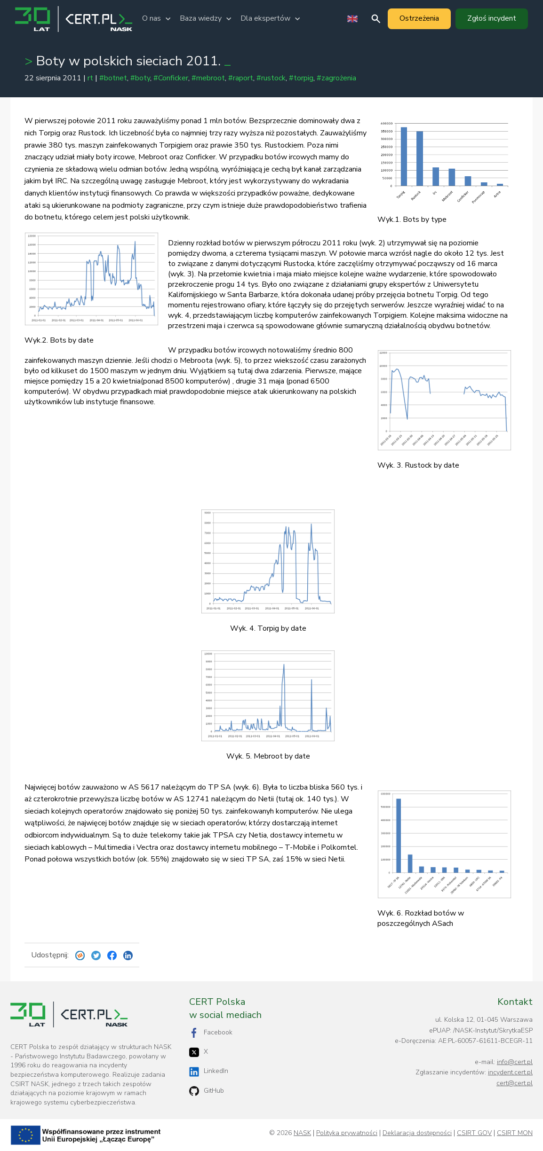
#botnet (113, 78)
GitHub (206, 1091)
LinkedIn (208, 1071)
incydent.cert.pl (510, 1072)
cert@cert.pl (514, 1083)
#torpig (301, 78)
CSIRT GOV (474, 1133)
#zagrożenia (336, 78)
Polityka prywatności (346, 1133)
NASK (302, 1133)
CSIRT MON (515, 1133)
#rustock (271, 78)
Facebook (210, 1033)
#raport (240, 78)
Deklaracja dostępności (417, 1133)
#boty (140, 78)
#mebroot (208, 78)
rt (90, 78)
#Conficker (170, 78)
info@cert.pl (515, 1061)
